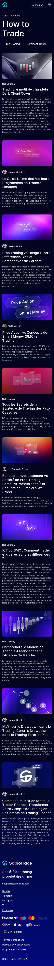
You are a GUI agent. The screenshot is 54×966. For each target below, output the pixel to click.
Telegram (7, 895)
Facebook (7, 910)
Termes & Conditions (13, 939)
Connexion (37, 5)
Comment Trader (36, 43)
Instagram (7, 900)
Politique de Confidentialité (16, 944)
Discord (6, 891)
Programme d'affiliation (14, 949)
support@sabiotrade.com (15, 883)
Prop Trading (12, 43)
